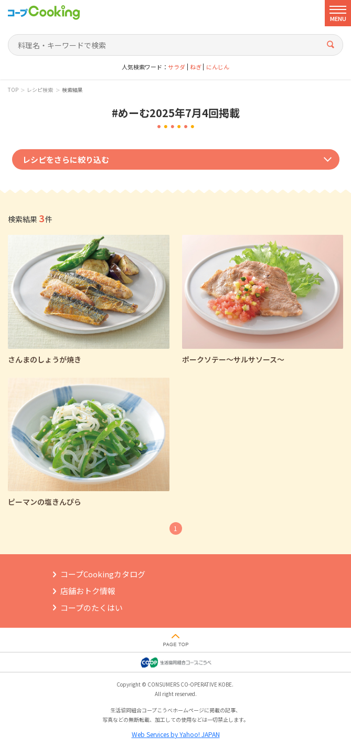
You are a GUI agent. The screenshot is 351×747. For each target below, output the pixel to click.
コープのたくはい (91, 607)
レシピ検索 (40, 89)
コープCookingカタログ (102, 573)
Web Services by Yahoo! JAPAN (176, 734)
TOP (13, 89)
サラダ (176, 67)
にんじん (217, 67)
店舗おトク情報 (87, 590)
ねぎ (195, 67)
